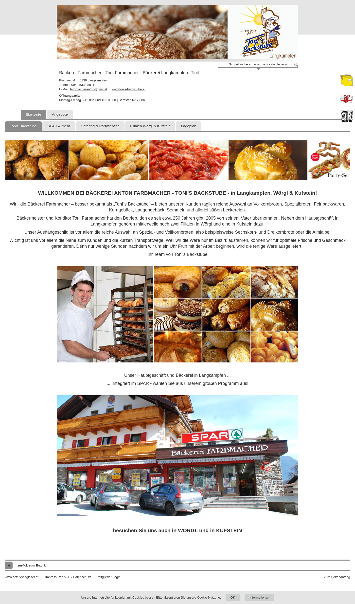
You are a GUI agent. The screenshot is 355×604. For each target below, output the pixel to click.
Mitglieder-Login (109, 577)
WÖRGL (188, 530)
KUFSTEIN (229, 530)
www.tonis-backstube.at (128, 89)
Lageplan (188, 126)
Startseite (33, 114)
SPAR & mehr (58, 126)
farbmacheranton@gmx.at (88, 89)
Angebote (60, 114)
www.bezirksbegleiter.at (21, 577)
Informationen (259, 597)
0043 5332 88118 (83, 85)
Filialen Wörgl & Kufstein (150, 126)
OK (233, 597)
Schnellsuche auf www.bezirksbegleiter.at (258, 64)
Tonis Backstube (23, 126)
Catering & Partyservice (100, 126)
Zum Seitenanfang (337, 577)
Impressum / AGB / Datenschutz (68, 577)
